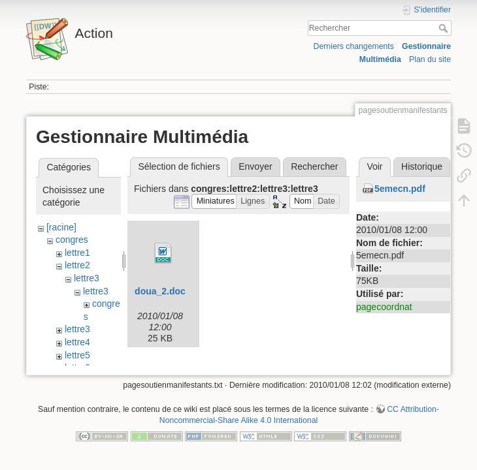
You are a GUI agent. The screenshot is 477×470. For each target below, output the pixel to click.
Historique (421, 166)
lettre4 (77, 342)
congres (72, 239)
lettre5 (77, 355)
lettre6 (77, 367)
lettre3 (86, 278)
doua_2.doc (160, 291)
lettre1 (77, 252)
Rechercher (444, 28)
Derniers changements (354, 46)
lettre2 (77, 265)
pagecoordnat (384, 307)
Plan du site (430, 59)
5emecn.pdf (399, 188)
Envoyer (255, 166)
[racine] (61, 227)
